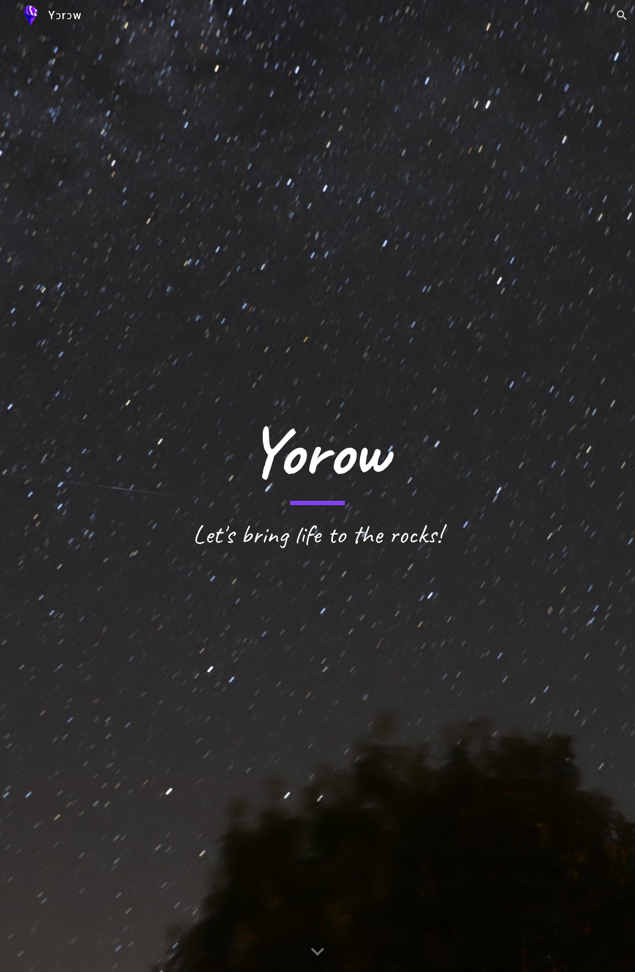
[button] (622, 15)
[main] (318, 486)
